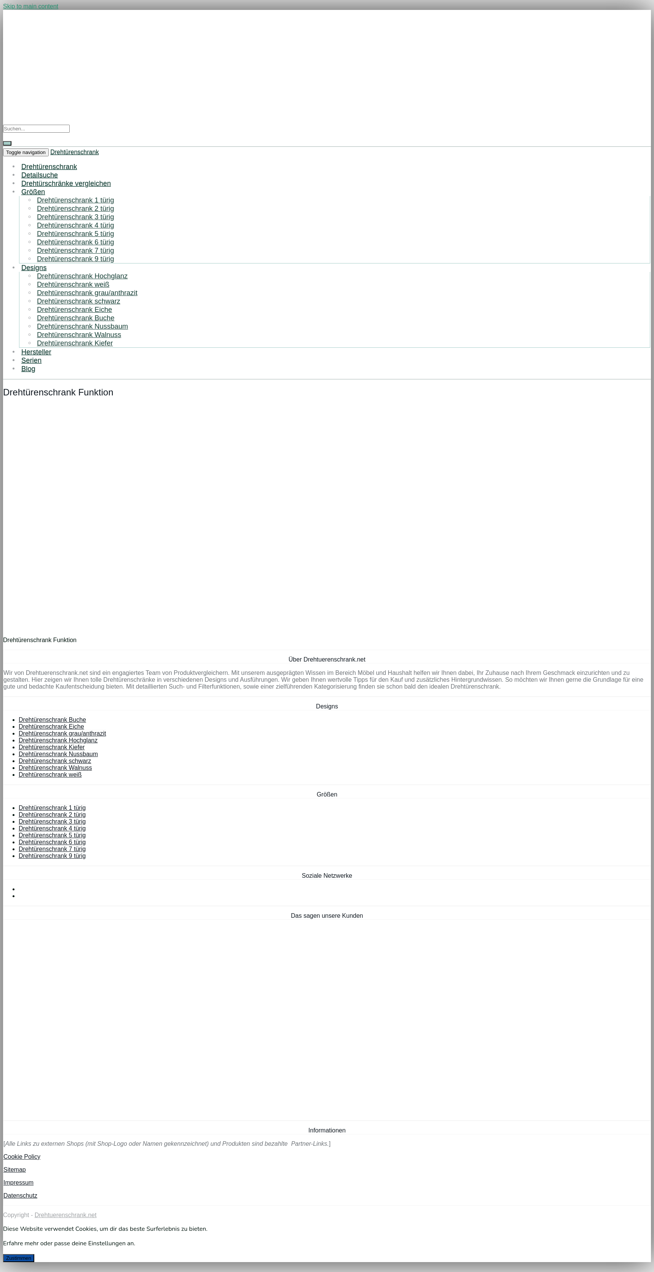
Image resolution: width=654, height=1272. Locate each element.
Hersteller (36, 352)
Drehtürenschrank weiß (73, 284)
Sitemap (14, 1169)
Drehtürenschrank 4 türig (75, 225)
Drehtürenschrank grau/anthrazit (87, 293)
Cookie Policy (21, 1156)
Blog (28, 369)
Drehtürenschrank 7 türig (75, 250)
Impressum (18, 1182)
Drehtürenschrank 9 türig (75, 259)
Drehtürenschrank (74, 152)
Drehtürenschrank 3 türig (75, 217)
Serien (31, 360)
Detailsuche (39, 175)
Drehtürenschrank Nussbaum (82, 326)
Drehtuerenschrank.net (66, 1215)
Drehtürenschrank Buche (75, 318)
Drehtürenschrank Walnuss (79, 335)
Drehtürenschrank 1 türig (75, 200)
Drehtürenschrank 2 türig (75, 208)
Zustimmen (18, 1258)
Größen (33, 192)
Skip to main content (30, 6)
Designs (33, 267)
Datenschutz (20, 1195)
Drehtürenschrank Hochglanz (82, 276)
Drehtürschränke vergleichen (66, 183)
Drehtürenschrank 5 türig (75, 234)
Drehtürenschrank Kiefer (75, 343)
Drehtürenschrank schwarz (78, 301)
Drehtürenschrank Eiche (74, 309)
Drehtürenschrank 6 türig (75, 242)
